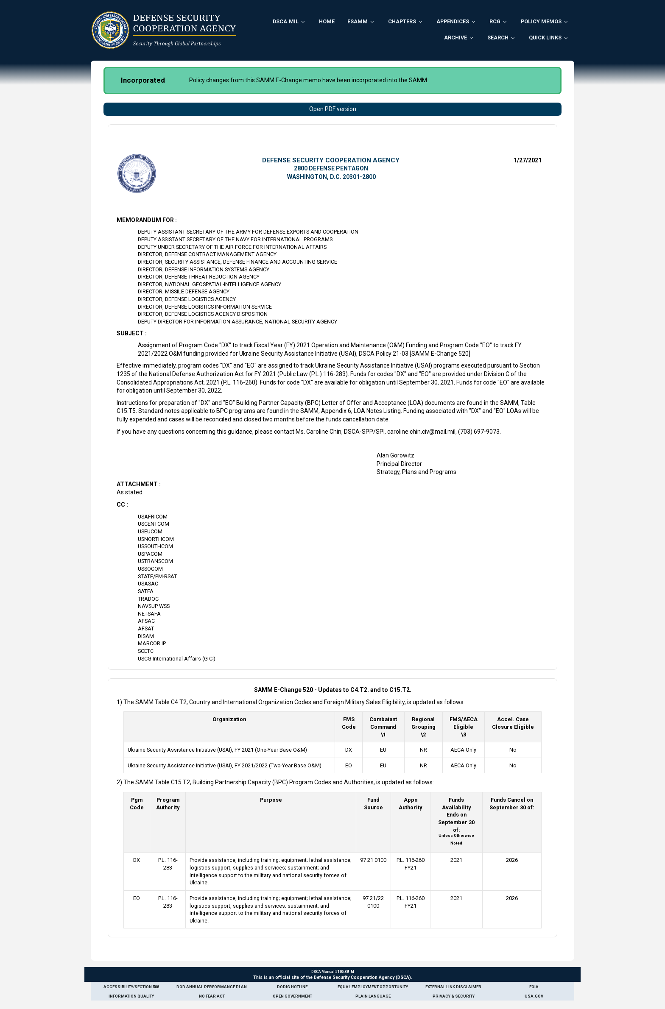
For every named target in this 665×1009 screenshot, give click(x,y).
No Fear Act (212, 996)
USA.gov (534, 996)
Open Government (292, 996)
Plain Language (373, 996)
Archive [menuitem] (455, 37)
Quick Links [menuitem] (545, 37)
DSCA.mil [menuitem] (286, 21)
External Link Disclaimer (453, 986)
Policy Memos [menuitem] (541, 21)
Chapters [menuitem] (402, 21)
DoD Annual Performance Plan (211, 986)
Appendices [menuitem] (452, 21)
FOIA (534, 986)
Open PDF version (332, 109)
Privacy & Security (454, 996)
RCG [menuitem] (494, 21)
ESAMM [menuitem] (357, 21)
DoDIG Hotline (292, 986)
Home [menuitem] (327, 21)
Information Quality (131, 996)
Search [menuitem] (498, 37)
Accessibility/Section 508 (131, 986)
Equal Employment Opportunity (373, 986)
